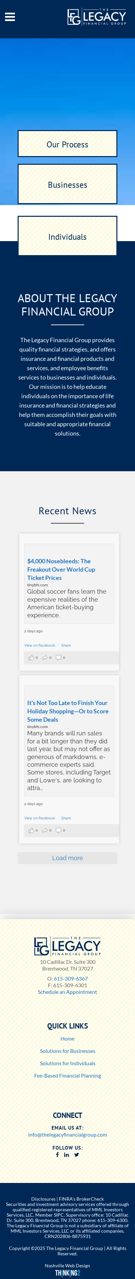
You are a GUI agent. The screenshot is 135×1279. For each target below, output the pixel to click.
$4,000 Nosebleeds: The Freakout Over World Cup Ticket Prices (61, 569)
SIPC (59, 1215)
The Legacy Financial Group (74, 1248)
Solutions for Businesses (67, 1051)
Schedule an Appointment (67, 992)
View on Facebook (40, 645)
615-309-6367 (71, 978)
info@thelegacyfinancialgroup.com (67, 1134)
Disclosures (43, 1199)
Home (67, 1038)
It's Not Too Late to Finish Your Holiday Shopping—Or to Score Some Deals (68, 711)
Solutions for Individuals (67, 1063)
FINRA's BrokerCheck (81, 1199)
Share (66, 645)
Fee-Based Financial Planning (67, 1075)
